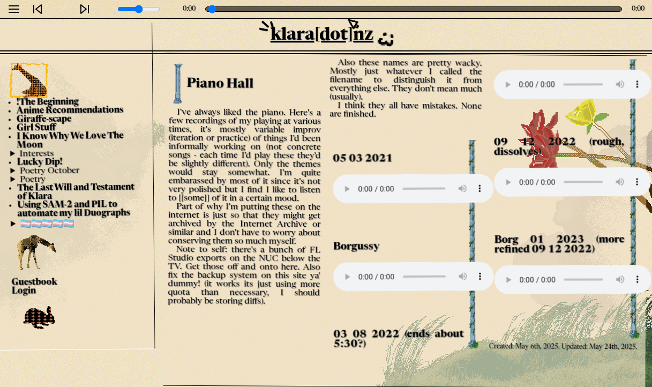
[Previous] (37, 9)
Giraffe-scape (44, 119)
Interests (36, 154)
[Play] (61, 9)
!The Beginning (48, 102)
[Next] (85, 9)
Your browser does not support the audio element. (412, 188)
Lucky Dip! (40, 162)
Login (24, 291)
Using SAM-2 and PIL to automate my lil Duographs (73, 209)
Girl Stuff (36, 128)
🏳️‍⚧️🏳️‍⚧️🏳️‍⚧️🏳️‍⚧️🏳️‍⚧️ (47, 223)
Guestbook (34, 282)
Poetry (33, 179)
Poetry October (49, 170)
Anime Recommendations (70, 110)
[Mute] (105, 9)
